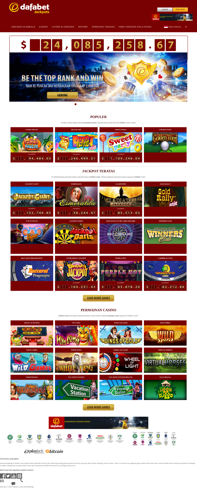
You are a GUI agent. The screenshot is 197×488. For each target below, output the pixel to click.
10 (105, 104)
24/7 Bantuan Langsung (21, 484)
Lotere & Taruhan (63, 27)
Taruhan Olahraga (23, 27)
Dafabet (122, 123)
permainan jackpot (90, 123)
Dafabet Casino (95, 177)
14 (118, 104)
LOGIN (165, 9)
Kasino (43, 27)
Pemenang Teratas (103, 27)
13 (115, 104)
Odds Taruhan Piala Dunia (135, 27)
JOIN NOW (180, 9)
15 (121, 104)
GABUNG (62, 95)
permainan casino (113, 316)
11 (108, 104)
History (83, 27)
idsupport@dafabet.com (10, 481)
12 (112, 104)
